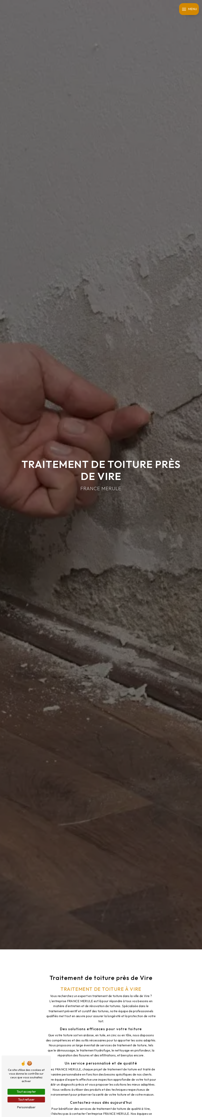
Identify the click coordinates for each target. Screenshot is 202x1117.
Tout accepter (26, 1092)
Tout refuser (26, 1099)
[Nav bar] (189, 9)
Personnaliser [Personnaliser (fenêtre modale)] (26, 1107)
